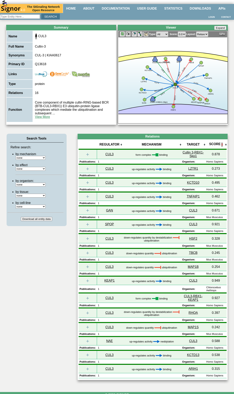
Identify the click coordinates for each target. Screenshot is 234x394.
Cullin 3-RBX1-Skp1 (193, 154)
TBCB (193, 252)
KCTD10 (193, 182)
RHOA (193, 312)
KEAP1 (109, 280)
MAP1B (193, 266)
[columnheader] (109, 144)
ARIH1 (193, 368)
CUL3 (109, 154)
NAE (109, 341)
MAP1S (193, 327)
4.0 (13, 8)
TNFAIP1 (193, 196)
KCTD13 (193, 355)
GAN (109, 210)
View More (42, 117)
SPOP (109, 224)
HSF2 (193, 238)
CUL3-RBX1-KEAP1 (193, 297)
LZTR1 (193, 168)
